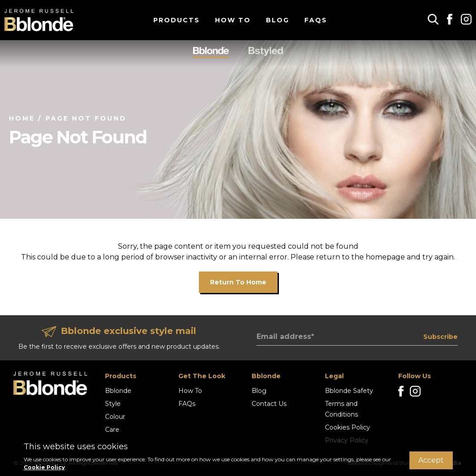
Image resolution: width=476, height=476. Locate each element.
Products (176, 20)
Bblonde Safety (349, 391)
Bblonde (118, 391)
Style (113, 404)
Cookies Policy (347, 427)
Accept (431, 460)
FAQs (315, 20)
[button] (433, 19)
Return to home (238, 282)
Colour (115, 417)
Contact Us (269, 404)
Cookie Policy (44, 467)
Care (112, 430)
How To (233, 20)
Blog (277, 20)
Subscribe (440, 337)
